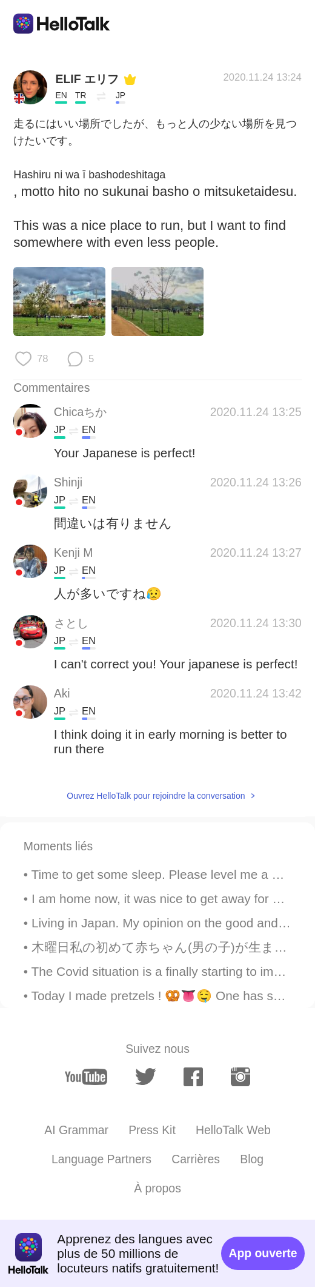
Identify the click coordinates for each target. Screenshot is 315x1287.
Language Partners (101, 1159)
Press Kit (152, 1130)
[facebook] (193, 1076)
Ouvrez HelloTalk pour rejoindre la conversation (156, 796)
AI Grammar (76, 1130)
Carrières (195, 1159)
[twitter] (145, 1077)
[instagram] (240, 1076)
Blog (252, 1159)
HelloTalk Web (233, 1130)
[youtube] (86, 1077)
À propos (157, 1188)
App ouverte (262, 1253)
